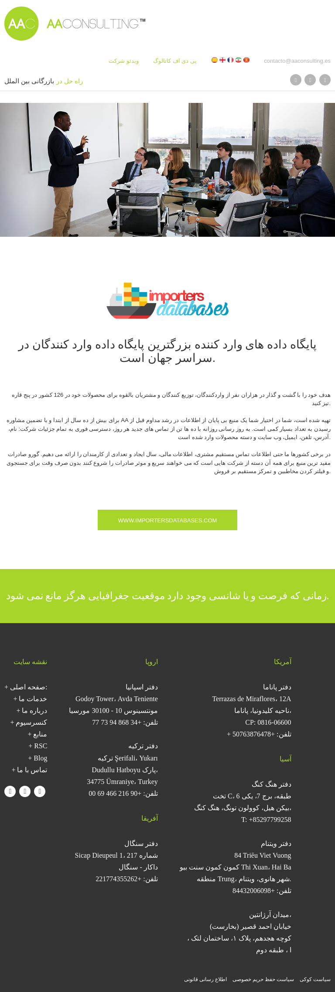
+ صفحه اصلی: (25, 687)
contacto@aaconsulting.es (297, 61)
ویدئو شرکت (124, 61)
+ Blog (37, 758)
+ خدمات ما (30, 698)
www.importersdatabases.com (167, 520)
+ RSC (37, 746)
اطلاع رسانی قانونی (205, 979)
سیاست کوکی (315, 979)
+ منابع (37, 734)
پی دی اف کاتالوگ (175, 61)
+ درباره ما (31, 710)
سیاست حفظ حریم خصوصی (263, 979)
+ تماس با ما (29, 770)
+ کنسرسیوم (28, 722)
